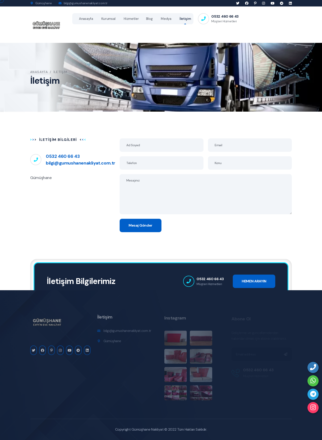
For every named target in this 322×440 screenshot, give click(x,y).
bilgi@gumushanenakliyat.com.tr (86, 3)
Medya (166, 19)
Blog (149, 19)
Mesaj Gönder (141, 225)
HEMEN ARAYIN (254, 281)
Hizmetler (131, 19)
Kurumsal (108, 19)
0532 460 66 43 (225, 16)
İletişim (185, 19)
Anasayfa (86, 19)
